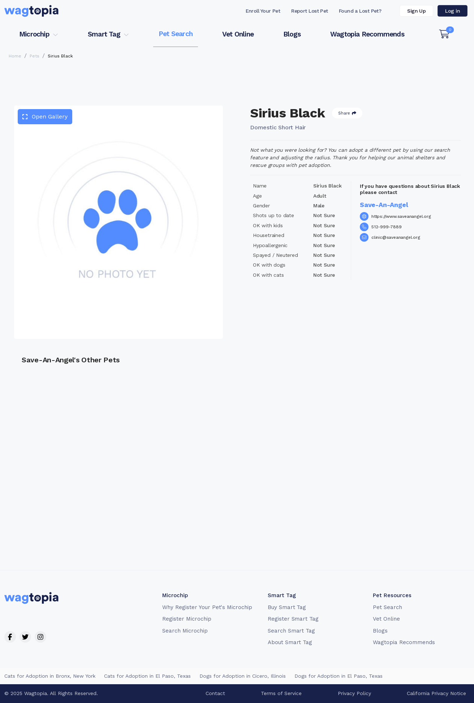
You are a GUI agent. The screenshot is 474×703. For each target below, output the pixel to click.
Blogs (292, 34)
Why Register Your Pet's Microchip (207, 607)
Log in (452, 11)
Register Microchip (186, 619)
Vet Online (238, 34)
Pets (34, 56)
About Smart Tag (290, 642)
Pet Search (176, 34)
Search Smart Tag (291, 630)
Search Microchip (184, 630)
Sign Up (416, 11)
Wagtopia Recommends (367, 34)
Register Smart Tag (293, 619)
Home (15, 56)
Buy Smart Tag (287, 607)
